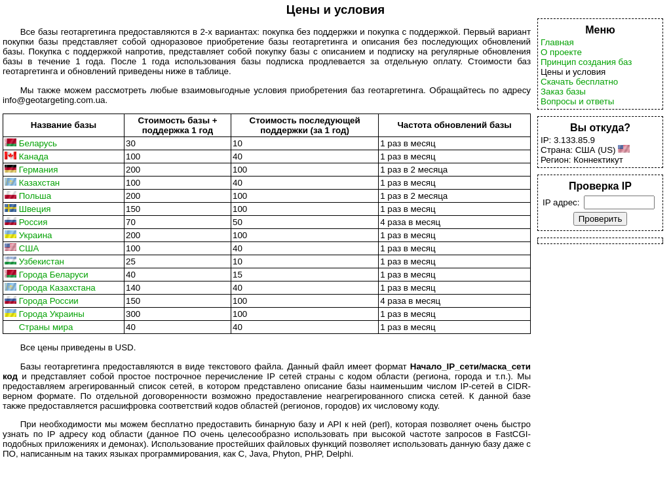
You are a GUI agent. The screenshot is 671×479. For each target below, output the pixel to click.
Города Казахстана (57, 288)
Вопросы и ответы (577, 101)
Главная (557, 42)
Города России (49, 301)
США (29, 248)
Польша (35, 196)
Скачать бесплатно (579, 82)
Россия (33, 222)
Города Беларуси (53, 275)
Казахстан (39, 183)
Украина (35, 235)
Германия (38, 170)
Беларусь (38, 143)
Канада (33, 156)
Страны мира (46, 327)
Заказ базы (563, 91)
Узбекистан (41, 261)
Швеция (35, 209)
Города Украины (52, 314)
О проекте (561, 52)
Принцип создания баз (586, 62)
